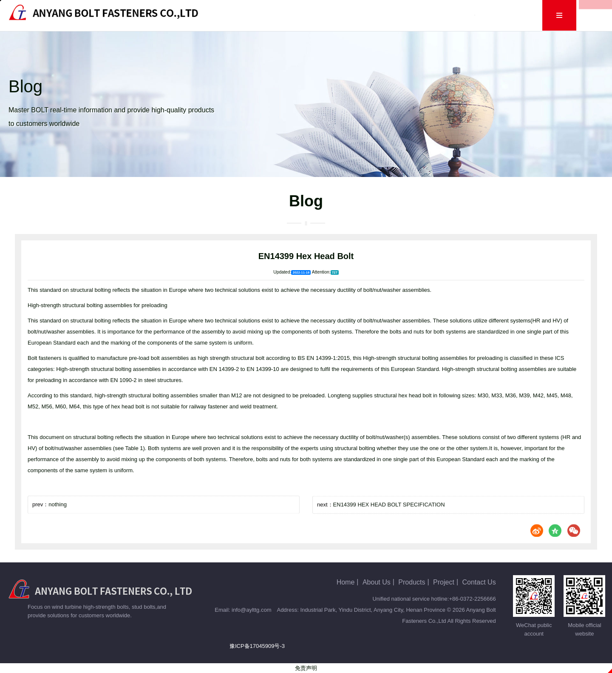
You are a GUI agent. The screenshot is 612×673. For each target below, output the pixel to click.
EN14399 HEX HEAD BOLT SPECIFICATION (389, 522)
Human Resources (444, 15)
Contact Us (504, 15)
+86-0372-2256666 (472, 599)
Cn (541, 15)
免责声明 (306, 668)
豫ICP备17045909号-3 (257, 646)
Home (240, 15)
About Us (279, 15)
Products (321, 15)
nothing (57, 517)
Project (392, 15)
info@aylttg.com (251, 610)
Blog (358, 15)
